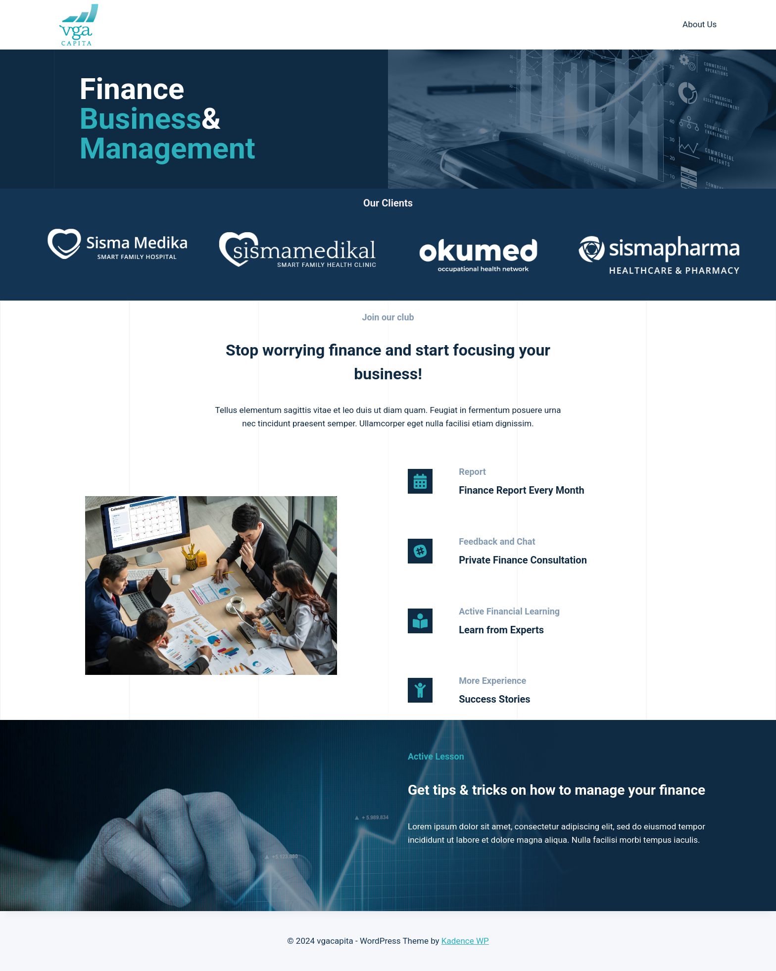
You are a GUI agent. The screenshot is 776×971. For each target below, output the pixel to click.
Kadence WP (465, 941)
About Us (699, 24)
